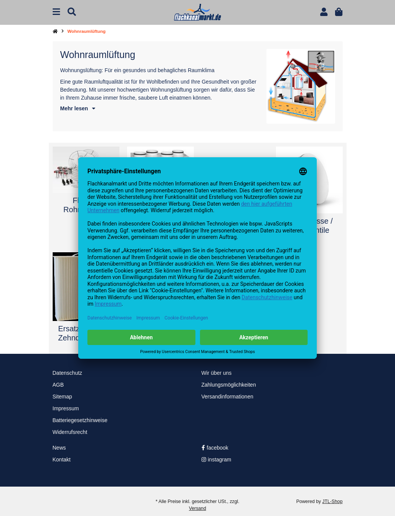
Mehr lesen (77, 108)
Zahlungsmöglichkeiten (229, 385)
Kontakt (62, 459)
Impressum (66, 408)
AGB (58, 385)
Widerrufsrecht (70, 432)
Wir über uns (217, 373)
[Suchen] (72, 12)
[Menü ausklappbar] (56, 12)
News (59, 448)
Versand (197, 508)
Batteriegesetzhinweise (80, 420)
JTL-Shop (332, 501)
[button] (323, 12)
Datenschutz (67, 373)
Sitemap (62, 396)
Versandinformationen (227, 396)
